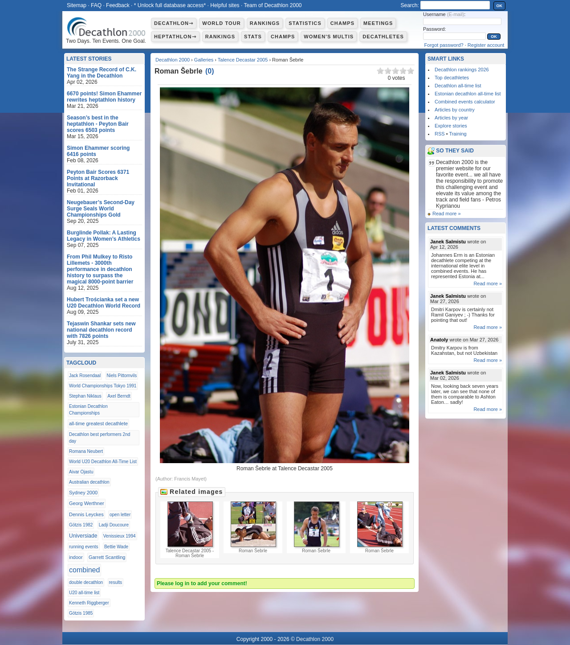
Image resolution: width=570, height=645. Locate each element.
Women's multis (329, 36)
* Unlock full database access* (170, 5)
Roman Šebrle (253, 527)
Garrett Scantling (107, 557)
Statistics (305, 23)
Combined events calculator (465, 101)
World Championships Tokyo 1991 (102, 385)
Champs (342, 23)
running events (83, 546)
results (115, 582)
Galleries (203, 59)
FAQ (96, 5)
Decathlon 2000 (172, 59)
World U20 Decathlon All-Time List (103, 461)
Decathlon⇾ (173, 23)
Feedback (118, 5)
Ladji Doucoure (114, 524)
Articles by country (455, 109)
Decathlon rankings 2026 (462, 69)
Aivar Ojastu (81, 471)
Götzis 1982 (81, 524)
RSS (440, 133)
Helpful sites (224, 5)
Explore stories (451, 125)
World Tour (221, 23)
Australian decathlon (89, 482)
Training (457, 133)
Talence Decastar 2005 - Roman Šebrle (190, 529)
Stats (253, 36)
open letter (120, 514)
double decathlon (86, 582)
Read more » (446, 213)
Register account (486, 45)
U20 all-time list (84, 592)
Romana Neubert (86, 451)
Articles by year (451, 117)
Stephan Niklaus (85, 396)
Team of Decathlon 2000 (272, 5)
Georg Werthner (86, 503)
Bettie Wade (116, 546)
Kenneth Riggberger (89, 602)
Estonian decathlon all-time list (468, 93)
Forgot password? (444, 45)
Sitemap (76, 5)
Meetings (378, 23)
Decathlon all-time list (458, 85)
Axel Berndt (118, 396)
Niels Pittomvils (122, 375)
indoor (76, 557)
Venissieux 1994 (119, 536)
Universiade (83, 536)
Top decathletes (452, 77)
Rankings (265, 23)
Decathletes (383, 36)
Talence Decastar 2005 (243, 59)
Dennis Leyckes (86, 514)
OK (500, 6)
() (209, 71)
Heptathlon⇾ (175, 36)
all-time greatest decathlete (98, 423)
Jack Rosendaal (85, 375)
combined (84, 570)
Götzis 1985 (81, 613)
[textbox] (455, 5)
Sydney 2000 (83, 492)
